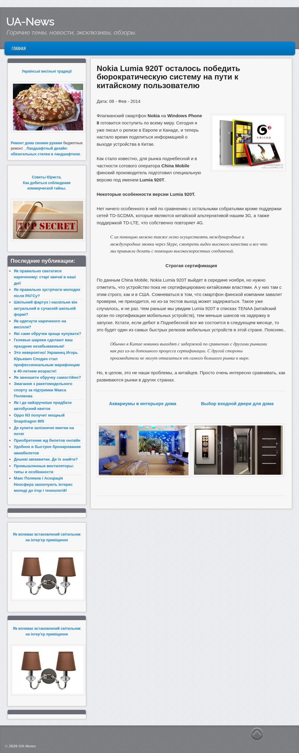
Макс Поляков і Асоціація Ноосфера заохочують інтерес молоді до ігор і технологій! (43, 484)
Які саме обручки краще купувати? (47, 333)
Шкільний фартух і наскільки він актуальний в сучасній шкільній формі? (45, 308)
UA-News (30, 21)
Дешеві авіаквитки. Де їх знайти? (46, 459)
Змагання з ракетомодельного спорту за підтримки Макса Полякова (43, 389)
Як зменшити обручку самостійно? (47, 377)
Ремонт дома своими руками (36, 143)
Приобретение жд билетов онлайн (47, 440)
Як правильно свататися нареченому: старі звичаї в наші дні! (45, 277)
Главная (19, 48)
